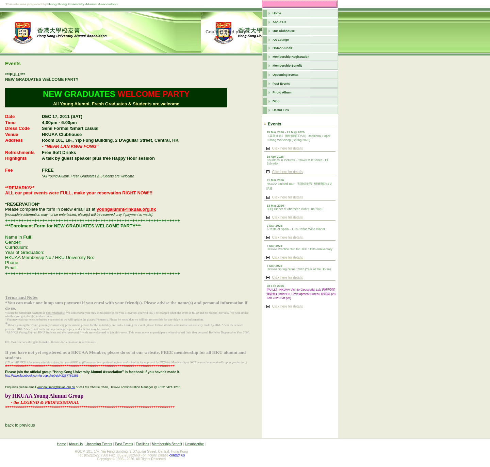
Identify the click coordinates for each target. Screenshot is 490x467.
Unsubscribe (194, 444)
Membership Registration (291, 56)
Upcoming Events (285, 74)
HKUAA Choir (282, 48)
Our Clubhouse (284, 31)
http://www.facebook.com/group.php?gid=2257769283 (41, 375)
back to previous (20, 425)
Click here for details (287, 148)
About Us (279, 22)
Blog (276, 101)
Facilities (142, 444)
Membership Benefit (287, 65)
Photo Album (282, 92)
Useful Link (281, 110)
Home (277, 13)
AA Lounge (281, 39)
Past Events (281, 83)
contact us (177, 455)
